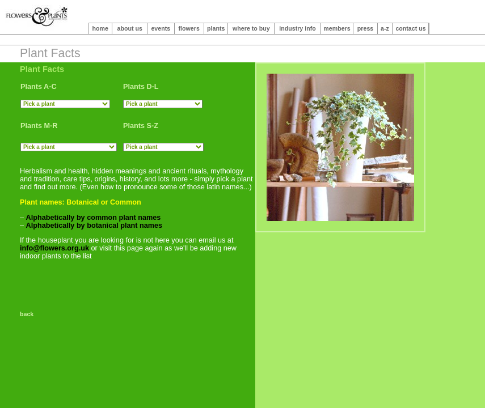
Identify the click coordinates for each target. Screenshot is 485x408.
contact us (410, 28)
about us (129, 28)
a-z (385, 28)
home (100, 28)
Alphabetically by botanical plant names (94, 226)
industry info (297, 28)
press (365, 28)
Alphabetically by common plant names (93, 218)
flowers (189, 28)
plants (216, 28)
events (160, 28)
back (28, 314)
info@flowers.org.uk (54, 248)
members (336, 28)
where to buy (251, 28)
